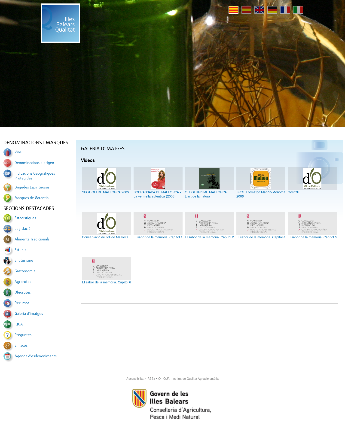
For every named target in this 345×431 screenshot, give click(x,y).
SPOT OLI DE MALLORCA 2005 (105, 192)
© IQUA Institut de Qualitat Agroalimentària (188, 378)
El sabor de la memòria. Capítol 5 (312, 237)
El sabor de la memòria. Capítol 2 (209, 237)
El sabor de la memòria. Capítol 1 (158, 237)
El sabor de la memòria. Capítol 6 (106, 282)
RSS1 (151, 378)
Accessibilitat (135, 378)
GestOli (293, 192)
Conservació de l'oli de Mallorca (105, 237)
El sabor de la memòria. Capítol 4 (260, 237)
